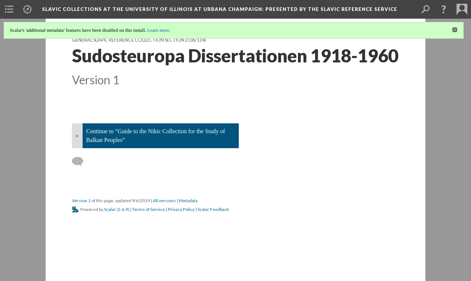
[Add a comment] (81, 161)
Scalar (110, 209)
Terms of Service (148, 209)
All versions (164, 200)
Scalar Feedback (213, 209)
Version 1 (81, 200)
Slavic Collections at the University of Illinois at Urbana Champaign (219, 9)
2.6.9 (123, 209)
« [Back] (77, 135)
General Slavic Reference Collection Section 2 (130, 40)
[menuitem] (9, 9)
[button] (443, 9)
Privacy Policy (181, 209)
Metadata (188, 200)
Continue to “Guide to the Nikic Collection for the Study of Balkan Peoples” (155, 135)
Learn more (158, 30)
